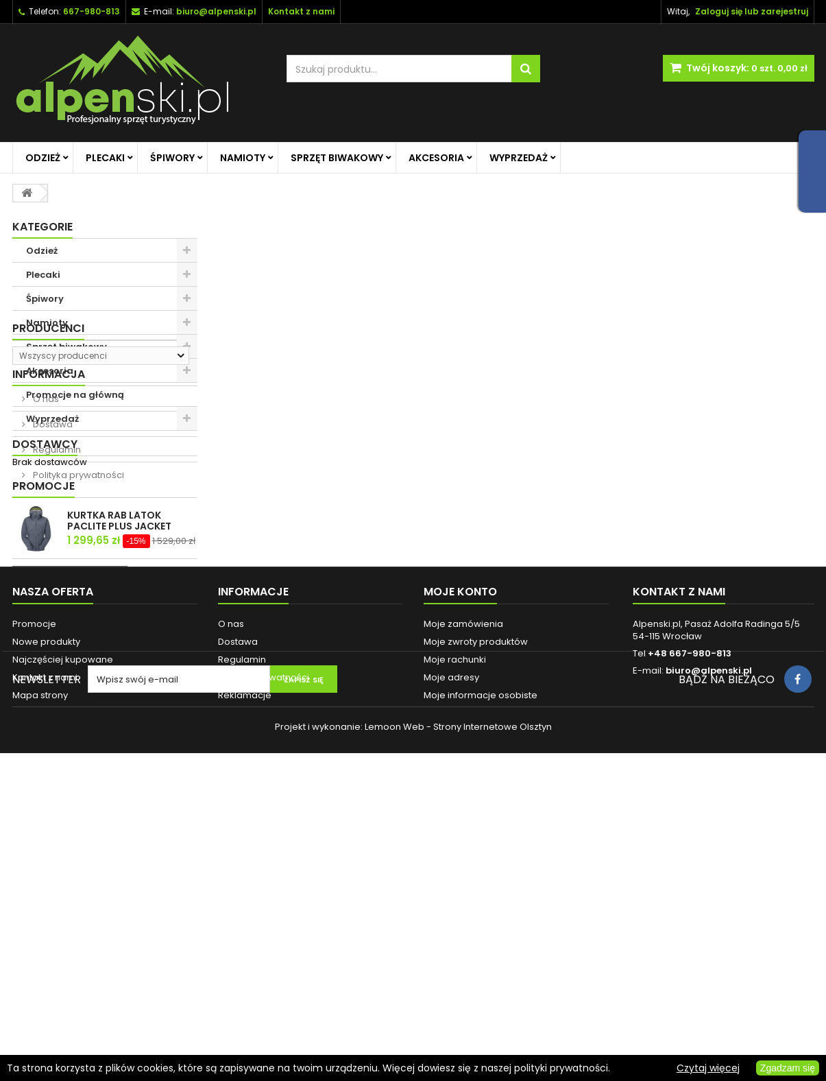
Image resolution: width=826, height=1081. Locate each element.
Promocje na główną (75, 394)
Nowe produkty (46, 907)
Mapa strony (40, 960)
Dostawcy (44, 657)
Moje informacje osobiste (480, 960)
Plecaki (105, 158)
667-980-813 (91, 11)
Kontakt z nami (44, 942)
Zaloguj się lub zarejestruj (751, 11)
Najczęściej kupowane (62, 924)
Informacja (48, 520)
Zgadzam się (787, 1067)
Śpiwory (172, 158)
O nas (45, 544)
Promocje (43, 705)
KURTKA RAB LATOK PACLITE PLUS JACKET (119, 739)
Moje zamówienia (463, 889)
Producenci (48, 454)
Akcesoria (436, 158)
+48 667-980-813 (689, 918)
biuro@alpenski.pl (216, 11)
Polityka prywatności (77, 621)
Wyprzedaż (518, 158)
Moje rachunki (455, 924)
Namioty (242, 158)
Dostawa (52, 570)
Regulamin (56, 595)
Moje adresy (451, 942)
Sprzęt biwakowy (337, 158)
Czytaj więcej (708, 1068)
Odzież (42, 158)
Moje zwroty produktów (476, 907)
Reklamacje (244, 960)
